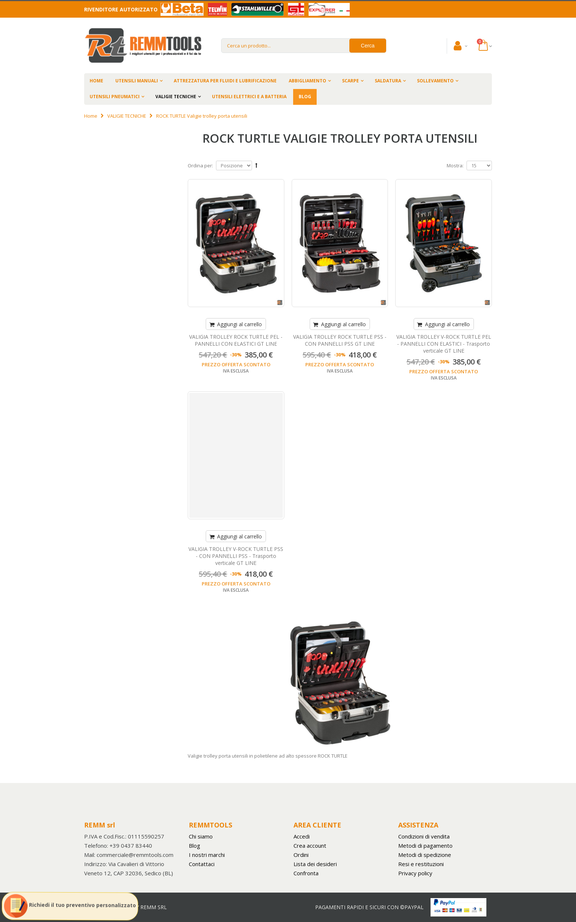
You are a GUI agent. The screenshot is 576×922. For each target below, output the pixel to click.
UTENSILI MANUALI (136, 81)
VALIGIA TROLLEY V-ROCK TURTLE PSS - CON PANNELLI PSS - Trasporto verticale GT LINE (235, 555)
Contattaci (202, 864)
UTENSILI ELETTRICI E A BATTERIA (249, 96)
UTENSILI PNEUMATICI (115, 96)
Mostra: (455, 165)
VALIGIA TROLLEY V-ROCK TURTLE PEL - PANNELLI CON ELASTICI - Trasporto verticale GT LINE (443, 343)
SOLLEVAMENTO (435, 81)
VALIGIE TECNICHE (175, 96)
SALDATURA (388, 81)
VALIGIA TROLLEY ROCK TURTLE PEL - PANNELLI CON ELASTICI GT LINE (235, 340)
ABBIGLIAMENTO (307, 81)
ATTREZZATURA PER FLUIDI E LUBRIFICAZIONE (225, 81)
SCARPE (350, 81)
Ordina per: (200, 165)
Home (90, 116)
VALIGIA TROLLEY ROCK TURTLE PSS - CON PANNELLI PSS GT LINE (339, 340)
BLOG (305, 96)
